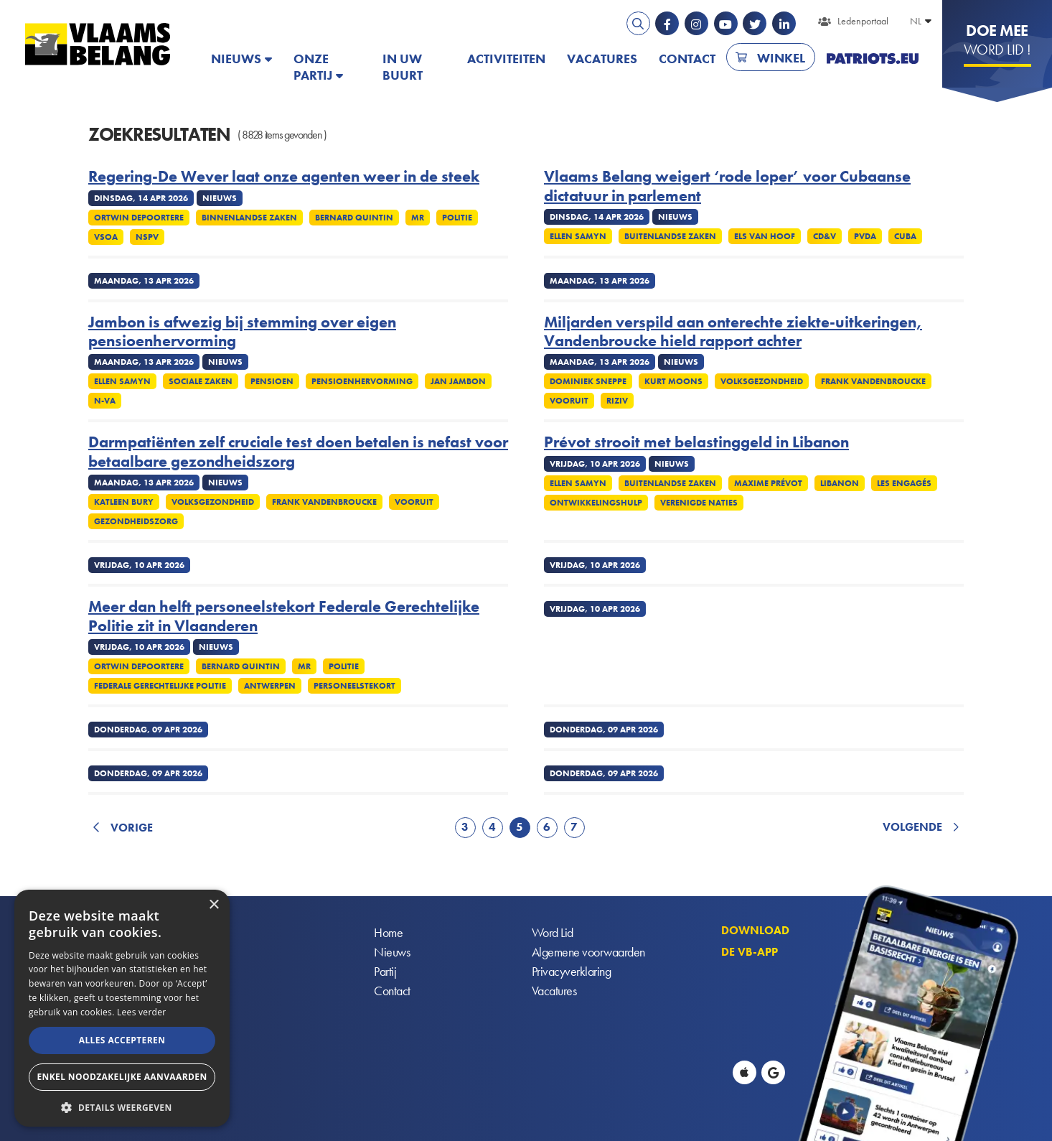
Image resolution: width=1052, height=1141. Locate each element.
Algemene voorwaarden (588, 952)
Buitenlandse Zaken (670, 236)
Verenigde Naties (699, 502)
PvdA (865, 236)
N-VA (105, 400)
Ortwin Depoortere (139, 217)
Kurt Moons (673, 381)
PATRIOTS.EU (872, 58)
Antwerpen (270, 685)
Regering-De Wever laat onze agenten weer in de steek (283, 176)
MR (417, 217)
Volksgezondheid (761, 381)
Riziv (617, 400)
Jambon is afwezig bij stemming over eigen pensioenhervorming (242, 332)
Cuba (905, 236)
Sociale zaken (201, 381)
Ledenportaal (862, 20)
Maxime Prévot (768, 483)
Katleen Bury (124, 502)
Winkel (781, 58)
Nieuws (236, 58)
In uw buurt (402, 66)
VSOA (106, 237)
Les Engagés (904, 483)
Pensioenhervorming (362, 381)
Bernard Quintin (354, 217)
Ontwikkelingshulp (596, 502)
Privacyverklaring (571, 972)
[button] (122, 1106)
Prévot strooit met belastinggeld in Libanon (696, 442)
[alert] (122, 1008)
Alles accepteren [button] (122, 1040)
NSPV (147, 237)
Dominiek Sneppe (588, 381)
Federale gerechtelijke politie (160, 685)
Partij (385, 972)
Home (388, 933)
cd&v (824, 236)
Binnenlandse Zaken (249, 217)
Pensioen (271, 381)
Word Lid (552, 933)
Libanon (839, 483)
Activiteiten (506, 58)
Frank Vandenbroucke (873, 381)
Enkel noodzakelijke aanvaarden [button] (122, 1077)
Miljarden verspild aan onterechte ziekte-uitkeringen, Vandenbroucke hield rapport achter (733, 332)
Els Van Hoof (764, 236)
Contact (687, 58)
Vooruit (569, 400)
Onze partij (312, 66)
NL (915, 20)
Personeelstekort (354, 685)
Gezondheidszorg (136, 521)
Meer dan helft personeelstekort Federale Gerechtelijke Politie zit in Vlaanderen (283, 616)
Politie (457, 217)
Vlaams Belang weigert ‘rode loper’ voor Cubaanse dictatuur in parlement (727, 186)
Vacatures (602, 58)
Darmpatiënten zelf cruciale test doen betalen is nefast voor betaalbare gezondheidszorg (298, 452)
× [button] (213, 905)
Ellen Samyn (578, 236)
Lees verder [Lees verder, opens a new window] (141, 1012)
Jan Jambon (458, 381)
